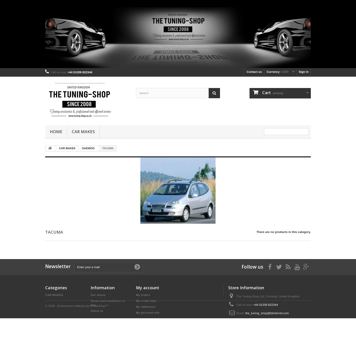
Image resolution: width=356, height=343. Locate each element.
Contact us (254, 72)
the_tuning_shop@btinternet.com (267, 313)
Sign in (304, 72)
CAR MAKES (83, 131)
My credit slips (146, 301)
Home (56, 131)
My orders (143, 295)
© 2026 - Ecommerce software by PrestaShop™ (76, 330)
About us (97, 311)
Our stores (98, 295)
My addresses (146, 307)
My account (147, 287)
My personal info (147, 312)
